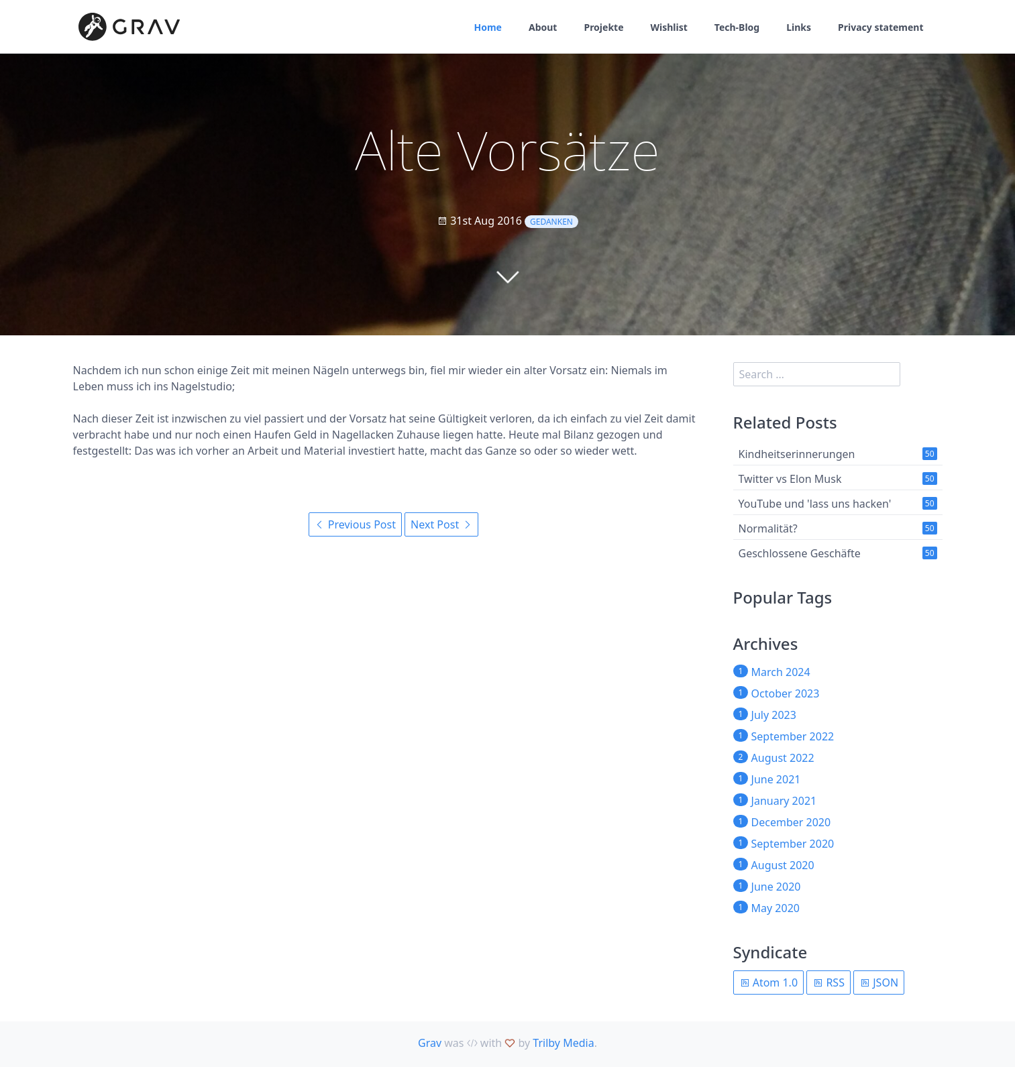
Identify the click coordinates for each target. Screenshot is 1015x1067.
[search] (817, 374)
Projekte (603, 27)
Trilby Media (563, 1042)
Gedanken (551, 221)
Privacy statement (880, 27)
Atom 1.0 (768, 982)
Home (488, 27)
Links (798, 27)
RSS (828, 982)
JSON (878, 982)
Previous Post (355, 524)
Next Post (441, 524)
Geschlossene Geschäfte (800, 553)
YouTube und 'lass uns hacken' (815, 503)
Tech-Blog (736, 27)
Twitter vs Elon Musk (790, 478)
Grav (429, 1042)
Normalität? (768, 528)
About (543, 27)
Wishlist (669, 27)
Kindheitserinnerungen (797, 454)
